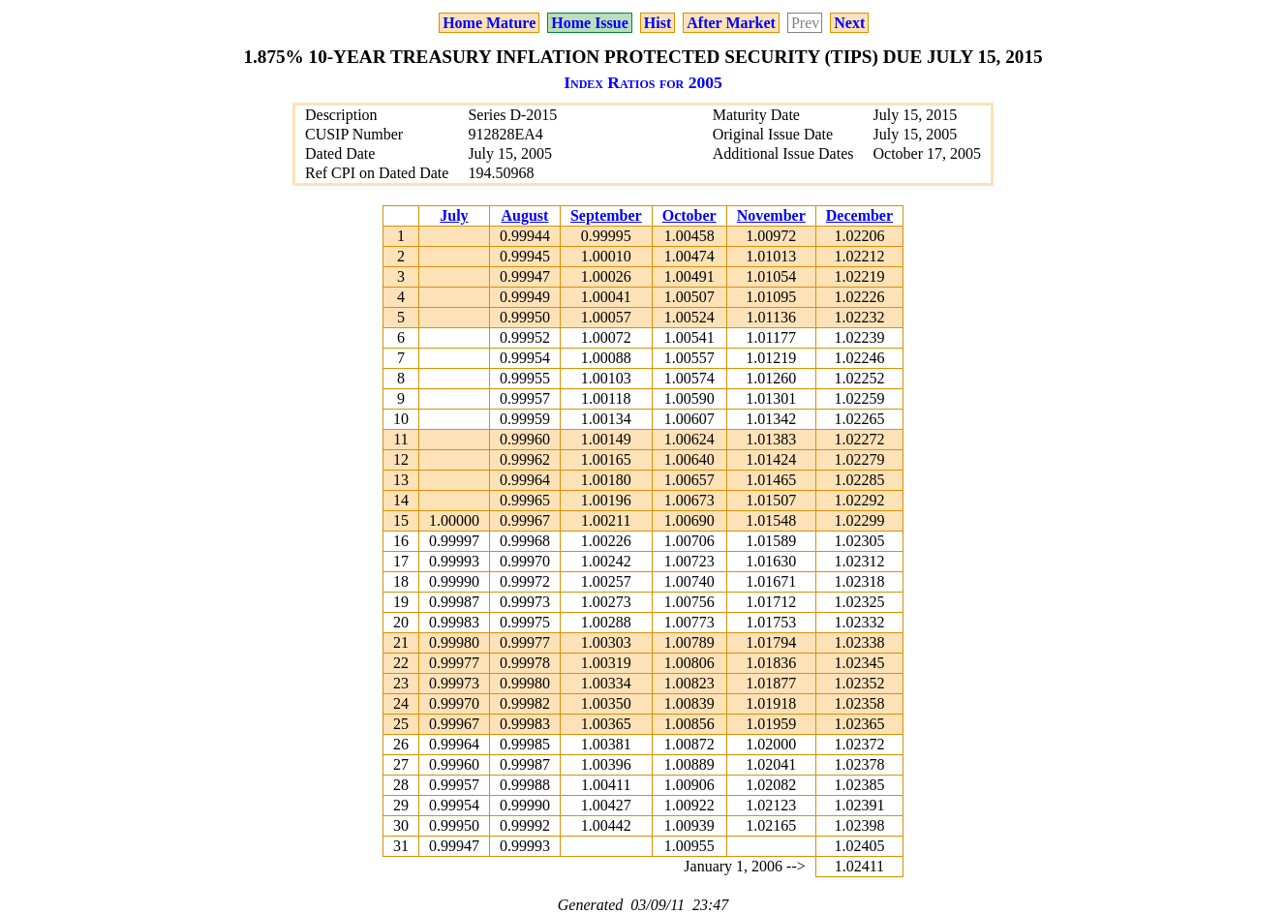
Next (849, 23)
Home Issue (589, 23)
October (689, 215)
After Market (731, 23)
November (771, 215)
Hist (657, 23)
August (524, 215)
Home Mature (489, 23)
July (454, 215)
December (859, 215)
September (606, 215)
